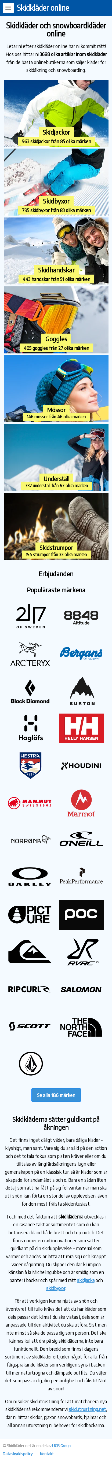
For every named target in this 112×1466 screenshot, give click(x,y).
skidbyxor (55, 1288)
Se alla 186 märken (56, 1095)
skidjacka (86, 1280)
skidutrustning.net (87, 1409)
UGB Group (61, 1445)
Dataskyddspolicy (17, 1453)
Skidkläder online (43, 7)
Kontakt (47, 1453)
